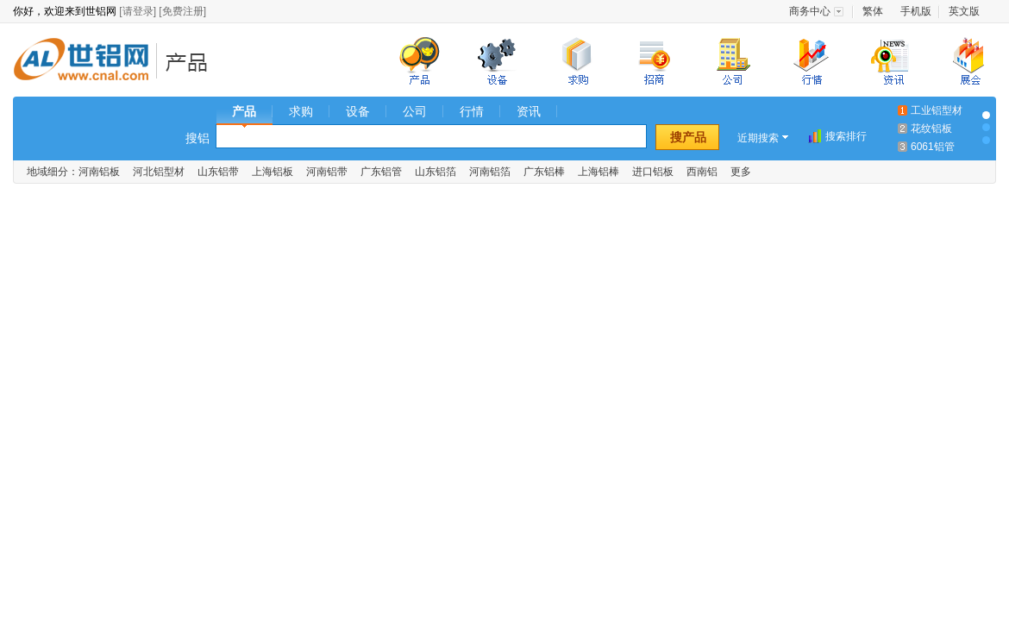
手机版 (915, 11)
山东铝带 (218, 172)
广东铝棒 (544, 172)
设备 (358, 111)
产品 (244, 111)
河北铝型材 (159, 172)
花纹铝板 (931, 128)
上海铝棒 (598, 172)
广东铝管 (381, 172)
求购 (301, 111)
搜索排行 (846, 136)
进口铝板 (653, 172)
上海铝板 (272, 172)
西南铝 (702, 172)
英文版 (964, 11)
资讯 (529, 111)
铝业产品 (192, 61)
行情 (472, 111)
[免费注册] (182, 11)
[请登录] (137, 11)
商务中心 (809, 11)
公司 (415, 111)
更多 (740, 172)
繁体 (872, 11)
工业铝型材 (936, 110)
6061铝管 (933, 147)
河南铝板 (99, 172)
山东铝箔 (435, 172)
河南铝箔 (490, 172)
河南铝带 (327, 172)
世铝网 (86, 61)
